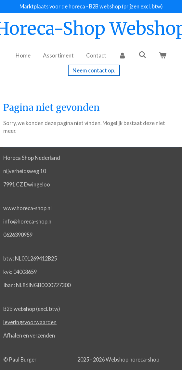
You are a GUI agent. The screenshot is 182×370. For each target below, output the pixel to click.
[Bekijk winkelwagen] (162, 55)
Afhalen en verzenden (29, 335)
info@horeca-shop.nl (28, 221)
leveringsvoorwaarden (30, 322)
